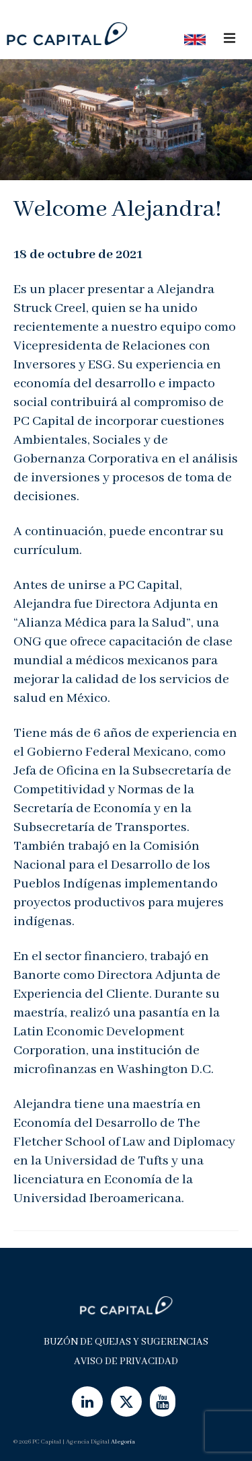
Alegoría (123, 1442)
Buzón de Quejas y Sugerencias (126, 1342)
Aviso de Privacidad (126, 1361)
